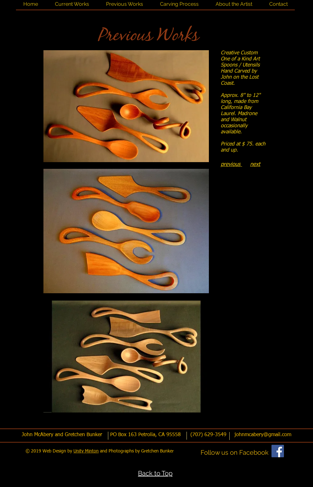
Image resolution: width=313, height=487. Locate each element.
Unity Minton (86, 451)
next (255, 164)
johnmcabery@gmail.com (262, 434)
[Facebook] (277, 451)
